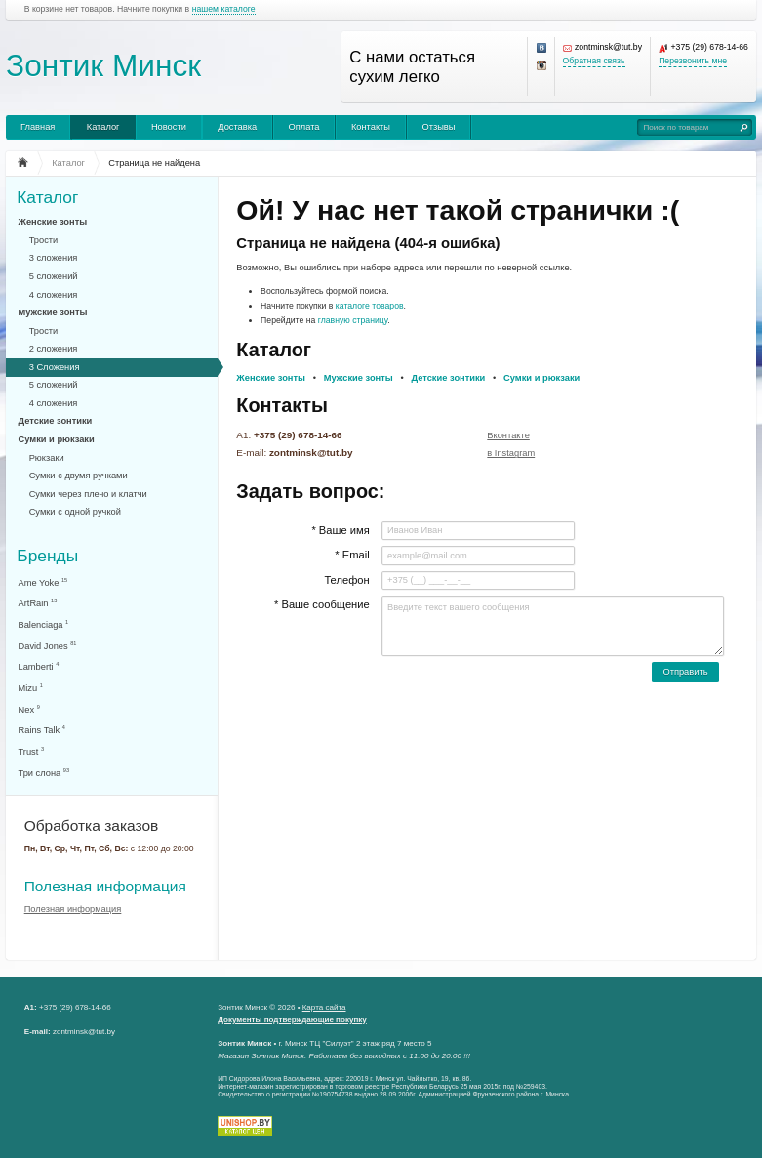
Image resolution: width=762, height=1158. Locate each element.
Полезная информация (105, 886)
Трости (44, 240)
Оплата (304, 127)
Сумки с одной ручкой (75, 512)
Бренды (47, 555)
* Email (352, 554)
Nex (29, 709)
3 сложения (53, 258)
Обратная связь (594, 61)
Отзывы (438, 127)
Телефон (346, 580)
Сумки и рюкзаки (57, 439)
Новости (168, 127)
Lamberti (39, 666)
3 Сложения (54, 367)
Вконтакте (508, 435)
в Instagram (511, 453)
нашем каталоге (224, 9)
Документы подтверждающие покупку (292, 1019)
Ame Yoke (43, 582)
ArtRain (38, 603)
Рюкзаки (46, 458)
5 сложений (53, 276)
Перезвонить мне (693, 61)
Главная (37, 127)
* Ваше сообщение (322, 604)
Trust (32, 751)
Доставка (237, 127)
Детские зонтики (56, 421)
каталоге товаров (370, 305)
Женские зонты (53, 222)
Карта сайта (324, 1007)
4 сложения (53, 295)
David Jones (48, 646)
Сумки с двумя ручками (78, 475)
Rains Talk (42, 729)
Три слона (44, 772)
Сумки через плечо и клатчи (88, 494)
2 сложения (53, 348)
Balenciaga (44, 624)
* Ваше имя (340, 530)
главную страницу (353, 320)
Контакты (370, 127)
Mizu (31, 687)
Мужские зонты (53, 312)
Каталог (103, 127)
